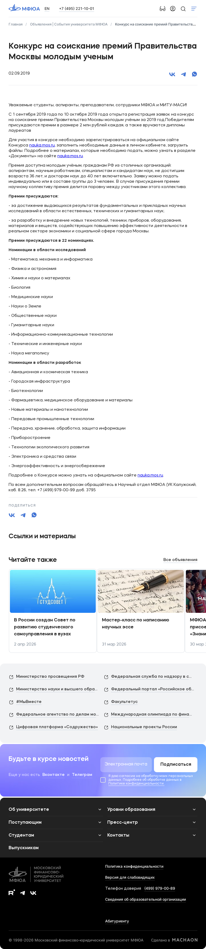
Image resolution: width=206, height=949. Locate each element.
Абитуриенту (117, 921)
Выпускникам (24, 848)
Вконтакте (53, 775)
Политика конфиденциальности (134, 866)
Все (180, 560)
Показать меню (194, 8)
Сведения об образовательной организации (145, 899)
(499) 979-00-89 (159, 888)
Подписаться (175, 765)
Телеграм (82, 775)
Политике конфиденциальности (136, 783)
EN (47, 8)
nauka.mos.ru (42, 146)
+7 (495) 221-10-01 (76, 8)
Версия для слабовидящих (130, 877)
